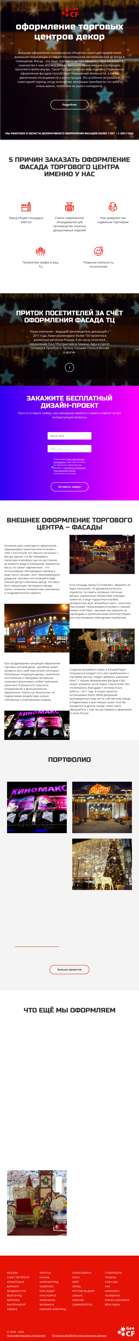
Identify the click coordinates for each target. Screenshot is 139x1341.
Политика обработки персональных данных (79, 1335)
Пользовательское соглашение (26, 1335)
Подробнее (69, 104)
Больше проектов (69, 969)
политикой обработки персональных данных (70, 469)
